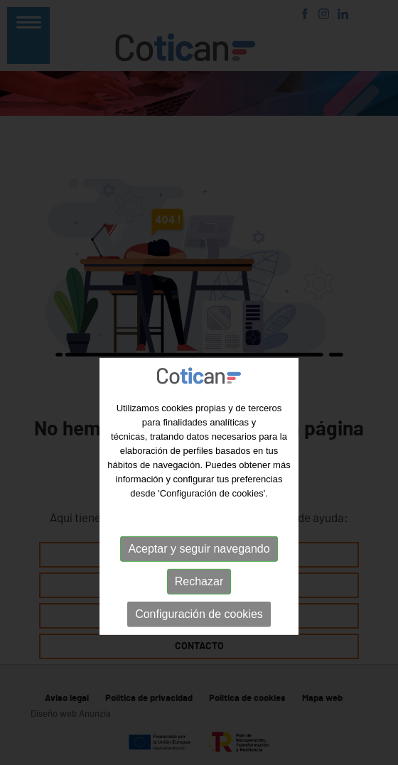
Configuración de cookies (199, 644)
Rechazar (199, 611)
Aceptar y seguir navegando (198, 579)
